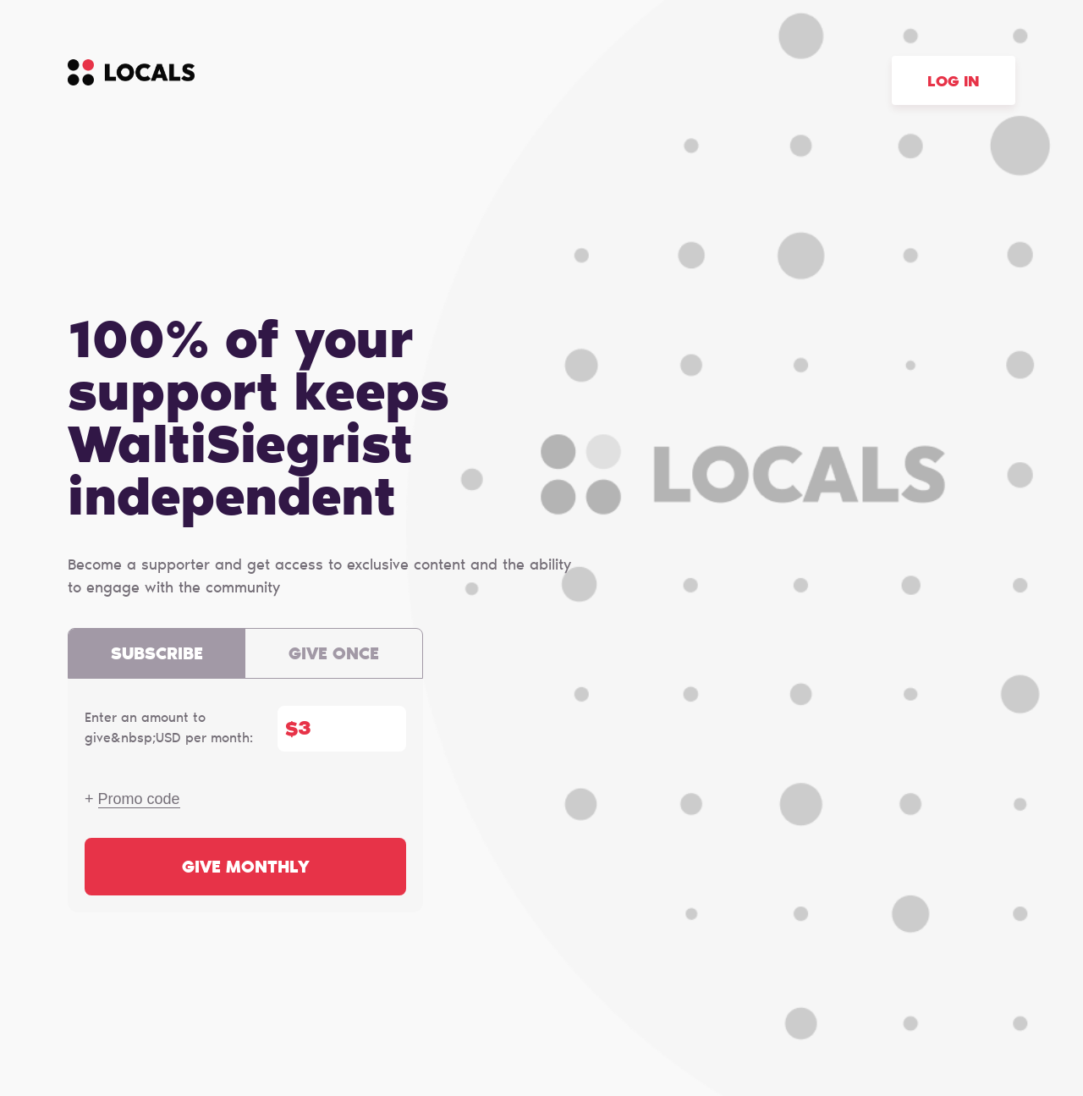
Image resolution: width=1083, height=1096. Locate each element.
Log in (953, 83)
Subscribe (157, 655)
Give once (334, 655)
